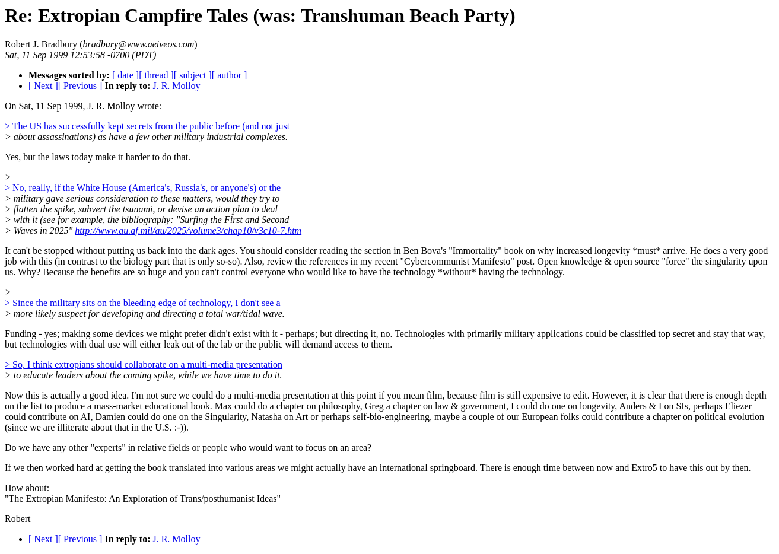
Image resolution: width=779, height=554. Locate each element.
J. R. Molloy (176, 86)
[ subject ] (193, 75)
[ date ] (125, 75)
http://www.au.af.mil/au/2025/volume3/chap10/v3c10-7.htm (188, 230)
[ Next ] (43, 86)
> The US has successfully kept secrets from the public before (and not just (147, 126)
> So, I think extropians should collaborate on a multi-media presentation (143, 364)
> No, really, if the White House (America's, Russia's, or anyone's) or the (143, 188)
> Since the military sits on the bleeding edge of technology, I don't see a (143, 303)
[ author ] (229, 75)
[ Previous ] (80, 86)
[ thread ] (156, 75)
